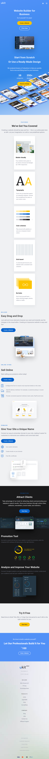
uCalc (24, 697)
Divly (24, 702)
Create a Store (7, 379)
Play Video (24, 28)
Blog (24, 713)
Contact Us (24, 719)
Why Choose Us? (24, 683)
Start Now (24, 511)
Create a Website (24, 23)
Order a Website (24, 653)
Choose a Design (24, 84)
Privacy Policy (24, 744)
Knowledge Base (24, 688)
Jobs (24, 716)
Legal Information (24, 747)
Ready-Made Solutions (24, 750)
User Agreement (24, 738)
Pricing (24, 686)
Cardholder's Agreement (24, 741)
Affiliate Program (24, 721)
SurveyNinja (24, 705)
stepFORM (24, 699)
